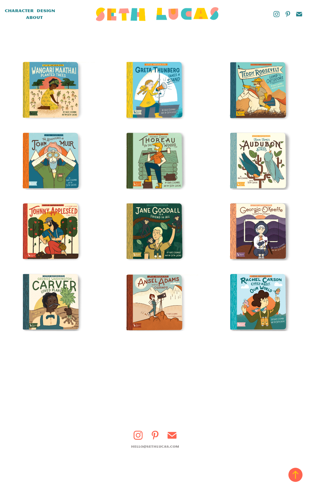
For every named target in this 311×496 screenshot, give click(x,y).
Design (46, 10)
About (34, 17)
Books (14, 17)
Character (19, 10)
